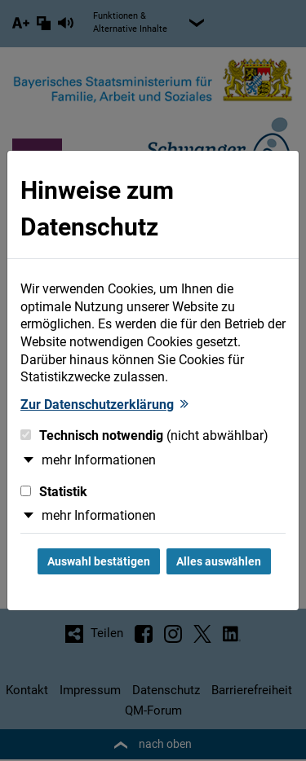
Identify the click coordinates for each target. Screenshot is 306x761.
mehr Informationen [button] (99, 460)
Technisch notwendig (144, 435)
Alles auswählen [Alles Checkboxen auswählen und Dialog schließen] (218, 561)
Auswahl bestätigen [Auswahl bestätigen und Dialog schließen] (98, 561)
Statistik (53, 491)
